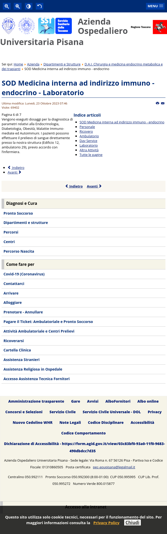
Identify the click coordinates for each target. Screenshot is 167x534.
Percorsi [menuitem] (10, 232)
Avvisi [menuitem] (93, 401)
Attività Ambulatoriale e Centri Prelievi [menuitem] (38, 331)
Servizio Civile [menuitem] (63, 411)
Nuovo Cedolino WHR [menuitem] (32, 422)
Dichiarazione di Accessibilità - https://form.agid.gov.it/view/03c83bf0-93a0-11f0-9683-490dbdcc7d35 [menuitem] (84, 447)
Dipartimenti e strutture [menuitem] (25, 222)
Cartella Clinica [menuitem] (17, 350)
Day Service (89, 140)
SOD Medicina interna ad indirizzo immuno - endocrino (122, 122)
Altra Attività (89, 150)
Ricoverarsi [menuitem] (13, 340)
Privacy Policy (106, 522)
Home (18, 64)
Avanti (94, 186)
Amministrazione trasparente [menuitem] (36, 401)
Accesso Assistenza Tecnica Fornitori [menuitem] (36, 378)
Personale (87, 126)
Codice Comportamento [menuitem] (83, 433)
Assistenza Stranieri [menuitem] (21, 359)
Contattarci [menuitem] (13, 283)
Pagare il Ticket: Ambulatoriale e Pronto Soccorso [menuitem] (48, 321)
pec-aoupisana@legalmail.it (114, 467)
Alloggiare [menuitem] (12, 302)
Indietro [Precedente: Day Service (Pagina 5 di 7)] (16, 167)
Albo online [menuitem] (148, 401)
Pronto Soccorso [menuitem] (18, 213)
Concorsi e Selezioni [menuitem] (24, 411)
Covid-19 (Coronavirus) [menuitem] (23, 274)
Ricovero (86, 131)
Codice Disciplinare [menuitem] (106, 422)
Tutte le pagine (91, 154)
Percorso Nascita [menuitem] (18, 251)
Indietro (74, 186)
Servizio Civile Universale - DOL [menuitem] (112, 411)
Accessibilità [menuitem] (142, 422)
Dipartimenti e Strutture (62, 64)
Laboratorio (89, 145)
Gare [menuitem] (75, 401)
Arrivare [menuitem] (10, 293)
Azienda (33, 64)
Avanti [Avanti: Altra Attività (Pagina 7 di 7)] (15, 172)
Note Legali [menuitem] (70, 422)
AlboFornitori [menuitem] (117, 401)
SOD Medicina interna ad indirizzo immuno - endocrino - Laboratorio (78, 87)
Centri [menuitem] (9, 241)
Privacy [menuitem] (155, 411)
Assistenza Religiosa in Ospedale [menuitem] (32, 369)
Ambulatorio (89, 136)
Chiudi (133, 522)
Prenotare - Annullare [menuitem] (23, 312)
